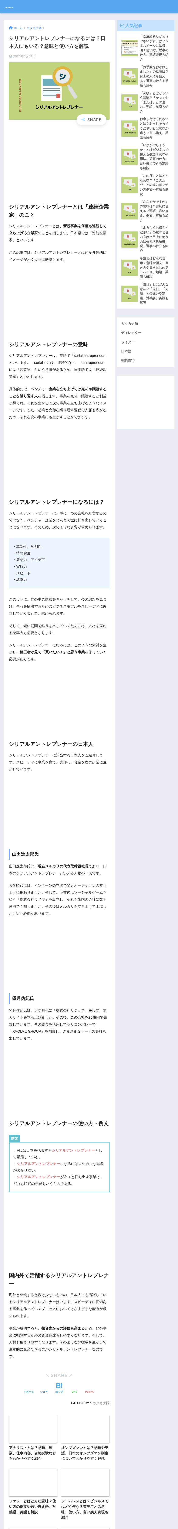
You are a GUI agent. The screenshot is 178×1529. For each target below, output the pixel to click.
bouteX (14, 6)
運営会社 (72, 1517)
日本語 (126, 362)
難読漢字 (128, 371)
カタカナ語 (130, 333)
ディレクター (132, 343)
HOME (89, 1508)
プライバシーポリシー (98, 1517)
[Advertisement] (59, 160)
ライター (128, 352)
